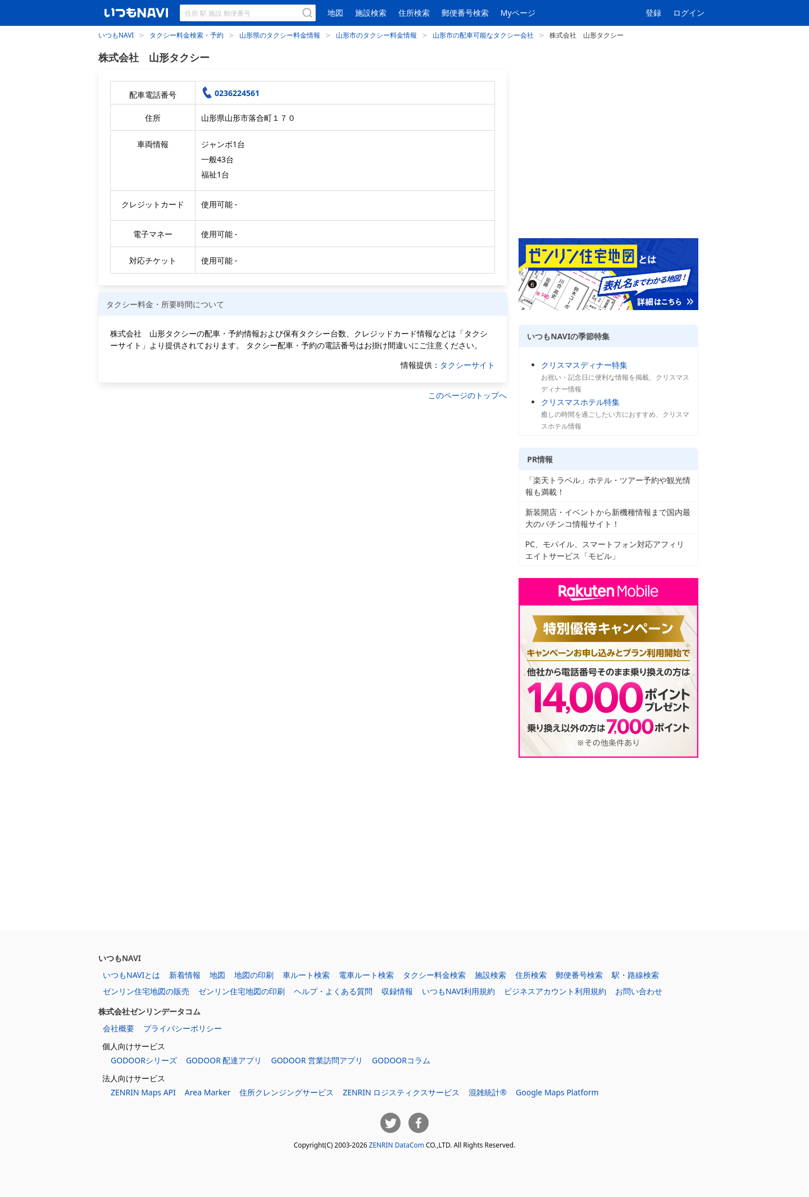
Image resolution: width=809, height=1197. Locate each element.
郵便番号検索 (465, 12)
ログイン (689, 12)
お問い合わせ (638, 991)
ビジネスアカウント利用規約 (555, 991)
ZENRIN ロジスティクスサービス (401, 1092)
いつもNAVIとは (131, 975)
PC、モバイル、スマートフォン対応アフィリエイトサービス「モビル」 (604, 550)
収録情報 (397, 991)
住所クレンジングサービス (286, 1092)
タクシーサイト (467, 364)
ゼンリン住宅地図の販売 (146, 991)
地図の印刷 (254, 975)
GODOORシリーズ (144, 1060)
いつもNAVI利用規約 (458, 991)
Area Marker (207, 1092)
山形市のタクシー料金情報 (376, 34)
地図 (335, 12)
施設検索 (371, 12)
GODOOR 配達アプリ (224, 1060)
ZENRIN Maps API (143, 1092)
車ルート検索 (306, 975)
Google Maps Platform (557, 1092)
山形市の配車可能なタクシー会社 (483, 34)
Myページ (518, 12)
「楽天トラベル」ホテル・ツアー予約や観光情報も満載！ (607, 486)
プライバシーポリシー (182, 1028)
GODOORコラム (401, 1060)
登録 (653, 12)
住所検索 (414, 12)
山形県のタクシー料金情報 (279, 34)
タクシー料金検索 (434, 975)
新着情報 (185, 975)
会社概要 (118, 1028)
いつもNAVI (116, 34)
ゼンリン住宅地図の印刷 (241, 991)
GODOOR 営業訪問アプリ (317, 1060)
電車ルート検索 (366, 975)
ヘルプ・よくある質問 (333, 991)
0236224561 (237, 93)
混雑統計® (488, 1092)
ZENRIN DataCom (396, 1144)
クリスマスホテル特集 (580, 402)
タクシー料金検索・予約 (186, 34)
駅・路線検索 (635, 975)
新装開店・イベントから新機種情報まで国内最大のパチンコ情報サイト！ (607, 518)
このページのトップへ (467, 395)
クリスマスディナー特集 (584, 364)
